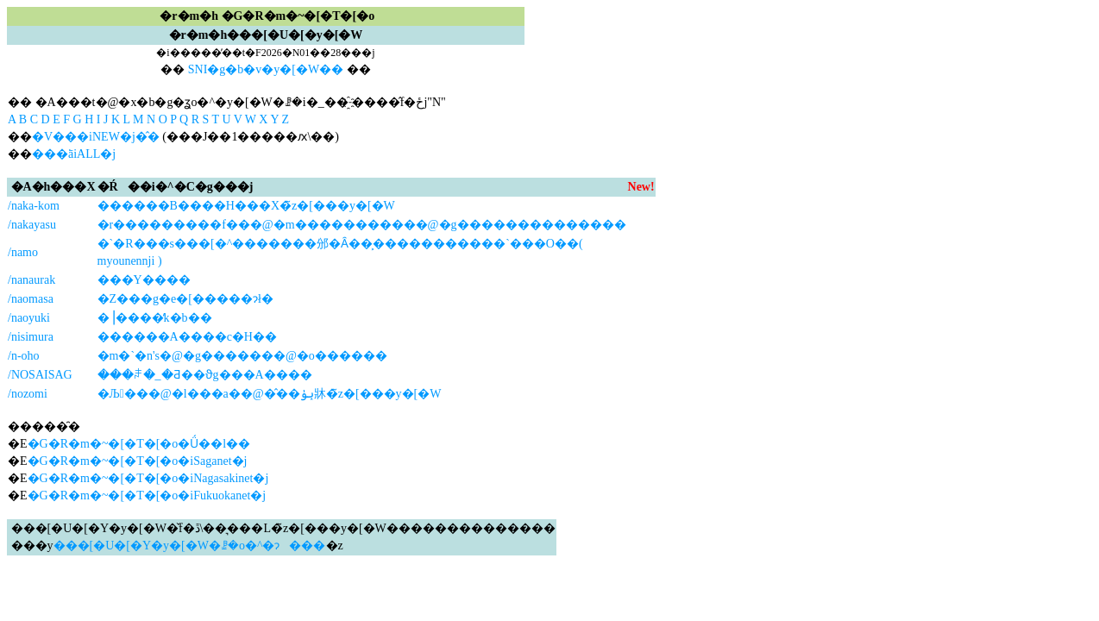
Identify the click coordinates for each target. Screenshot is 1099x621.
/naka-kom (34, 205)
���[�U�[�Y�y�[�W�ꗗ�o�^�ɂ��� (189, 545)
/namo (23, 252)
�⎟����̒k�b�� (154, 317)
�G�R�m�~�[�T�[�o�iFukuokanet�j (147, 495)
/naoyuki (29, 317)
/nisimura (30, 336)
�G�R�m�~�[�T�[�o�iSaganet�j (138, 461)
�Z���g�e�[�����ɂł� (185, 298)
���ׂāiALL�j (74, 153)
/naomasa (30, 298)
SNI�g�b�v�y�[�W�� (265, 69)
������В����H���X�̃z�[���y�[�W (246, 205)
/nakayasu (32, 224)
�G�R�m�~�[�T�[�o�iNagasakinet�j (148, 478)
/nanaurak (31, 279)
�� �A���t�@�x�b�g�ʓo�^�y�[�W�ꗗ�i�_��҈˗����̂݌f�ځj (217, 102)
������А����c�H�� (187, 336)
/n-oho (24, 355)
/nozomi (27, 393)
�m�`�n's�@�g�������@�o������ (242, 355)
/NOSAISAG (40, 374)
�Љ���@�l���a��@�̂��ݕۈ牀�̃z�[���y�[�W (269, 393)
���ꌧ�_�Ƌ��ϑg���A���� (204, 374)
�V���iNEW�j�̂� (96, 136)
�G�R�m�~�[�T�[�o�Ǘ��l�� (139, 443)
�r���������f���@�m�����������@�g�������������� (361, 224)
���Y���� (144, 279)
